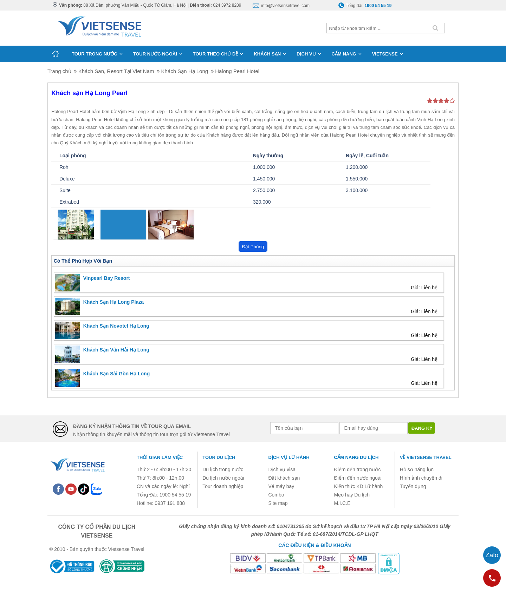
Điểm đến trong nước (357, 469)
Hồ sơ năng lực (417, 469)
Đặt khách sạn (284, 478)
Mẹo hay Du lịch (352, 495)
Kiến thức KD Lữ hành (358, 486)
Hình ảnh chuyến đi (421, 478)
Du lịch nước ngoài (223, 478)
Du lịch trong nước (222, 469)
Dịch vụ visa (282, 469)
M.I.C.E (342, 503)
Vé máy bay (281, 486)
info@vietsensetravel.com (285, 5)
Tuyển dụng (413, 486)
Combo (276, 495)
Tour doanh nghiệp (222, 486)
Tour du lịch (218, 457)
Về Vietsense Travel (426, 457)
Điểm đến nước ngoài (358, 478)
